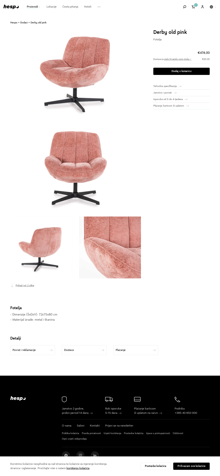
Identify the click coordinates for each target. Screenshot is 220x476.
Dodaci (24, 22)
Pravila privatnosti (91, 433)
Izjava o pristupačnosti (158, 433)
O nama (66, 425)
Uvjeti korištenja (112, 433)
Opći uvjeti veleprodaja (74, 438)
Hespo (13, 22)
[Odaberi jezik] (213, 7)
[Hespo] (11, 6)
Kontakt (95, 425)
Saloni (80, 425)
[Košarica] (193, 7)
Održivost (178, 433)
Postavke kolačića (155, 466)
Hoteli (87, 6)
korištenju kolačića (78, 468)
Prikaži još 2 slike (25, 285)
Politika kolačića (70, 433)
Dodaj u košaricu (182, 71)
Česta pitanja (70, 6)
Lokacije (52, 6)
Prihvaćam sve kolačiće (191, 466)
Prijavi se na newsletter (119, 425)
